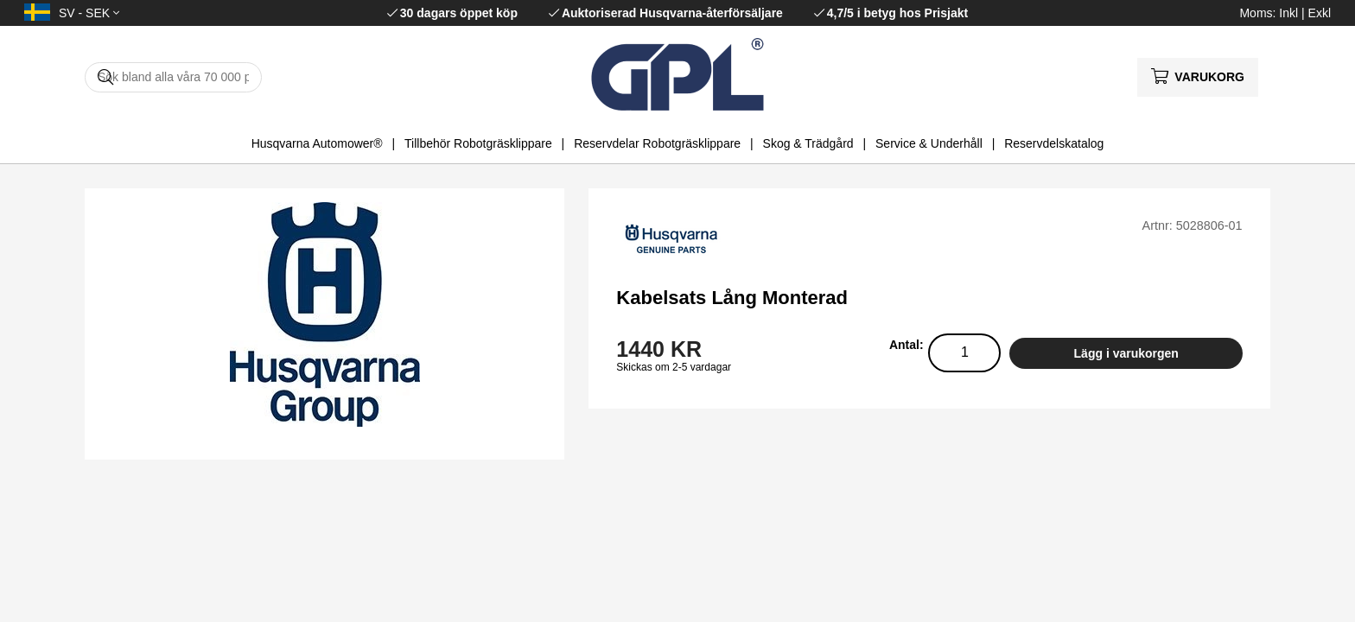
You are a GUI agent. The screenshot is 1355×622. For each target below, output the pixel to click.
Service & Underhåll (929, 143)
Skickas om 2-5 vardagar (673, 367)
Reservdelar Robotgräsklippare (657, 143)
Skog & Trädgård (808, 143)
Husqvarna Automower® (317, 143)
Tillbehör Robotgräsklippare (478, 143)
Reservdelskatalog (1054, 143)
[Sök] (173, 77)
